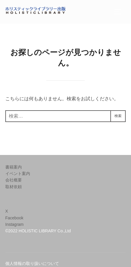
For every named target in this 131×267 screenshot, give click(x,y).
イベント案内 (17, 173)
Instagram (14, 224)
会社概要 (13, 180)
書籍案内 (13, 167)
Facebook (14, 218)
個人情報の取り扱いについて (32, 263)
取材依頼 (13, 186)
